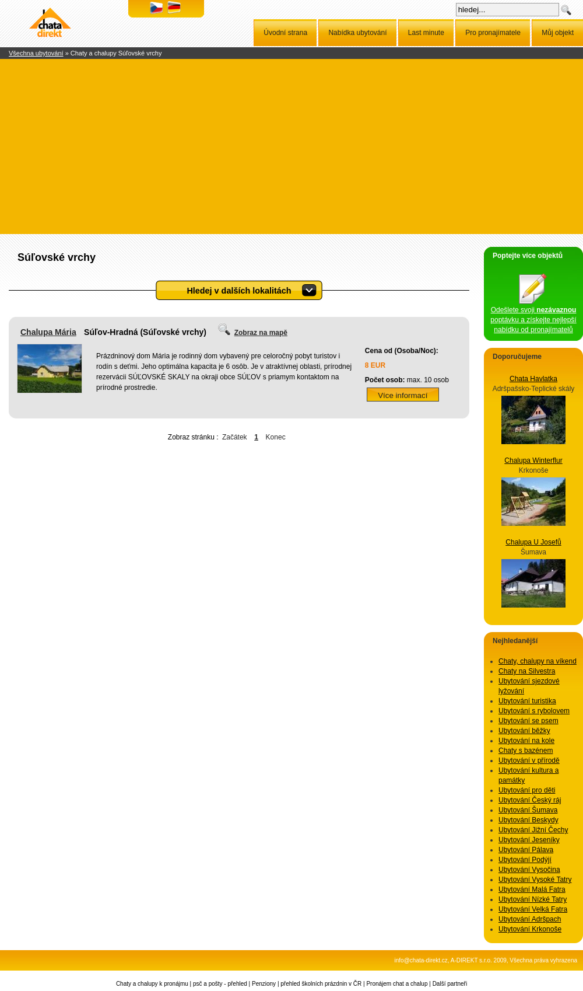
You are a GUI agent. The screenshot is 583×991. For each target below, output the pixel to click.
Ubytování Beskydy (528, 820)
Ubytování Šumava (527, 810)
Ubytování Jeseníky (529, 840)
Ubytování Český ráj (529, 800)
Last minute (426, 33)
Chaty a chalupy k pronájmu (152, 983)
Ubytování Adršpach (529, 919)
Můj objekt (558, 33)
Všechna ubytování (36, 53)
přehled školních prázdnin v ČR (320, 983)
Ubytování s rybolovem (534, 711)
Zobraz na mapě (260, 333)
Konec (276, 437)
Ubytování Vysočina (529, 870)
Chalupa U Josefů (533, 542)
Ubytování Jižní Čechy (533, 830)
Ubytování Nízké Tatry (532, 899)
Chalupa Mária (48, 332)
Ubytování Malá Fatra (532, 889)
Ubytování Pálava (525, 850)
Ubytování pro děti (526, 790)
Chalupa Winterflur (533, 460)
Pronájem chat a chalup (396, 983)
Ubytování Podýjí (525, 860)
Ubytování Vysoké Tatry (534, 879)
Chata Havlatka (533, 379)
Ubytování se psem (528, 721)
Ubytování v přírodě (529, 760)
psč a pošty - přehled (220, 983)
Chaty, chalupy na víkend (537, 661)
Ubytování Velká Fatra (532, 909)
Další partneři (450, 983)
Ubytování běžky (524, 731)
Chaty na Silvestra (526, 671)
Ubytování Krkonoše (529, 929)
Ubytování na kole (526, 741)
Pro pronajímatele (493, 33)
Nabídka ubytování (357, 33)
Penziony (264, 983)
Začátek (234, 437)
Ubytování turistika (527, 701)
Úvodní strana (285, 33)
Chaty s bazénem (525, 750)
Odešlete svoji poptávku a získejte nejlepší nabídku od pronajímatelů (533, 316)
